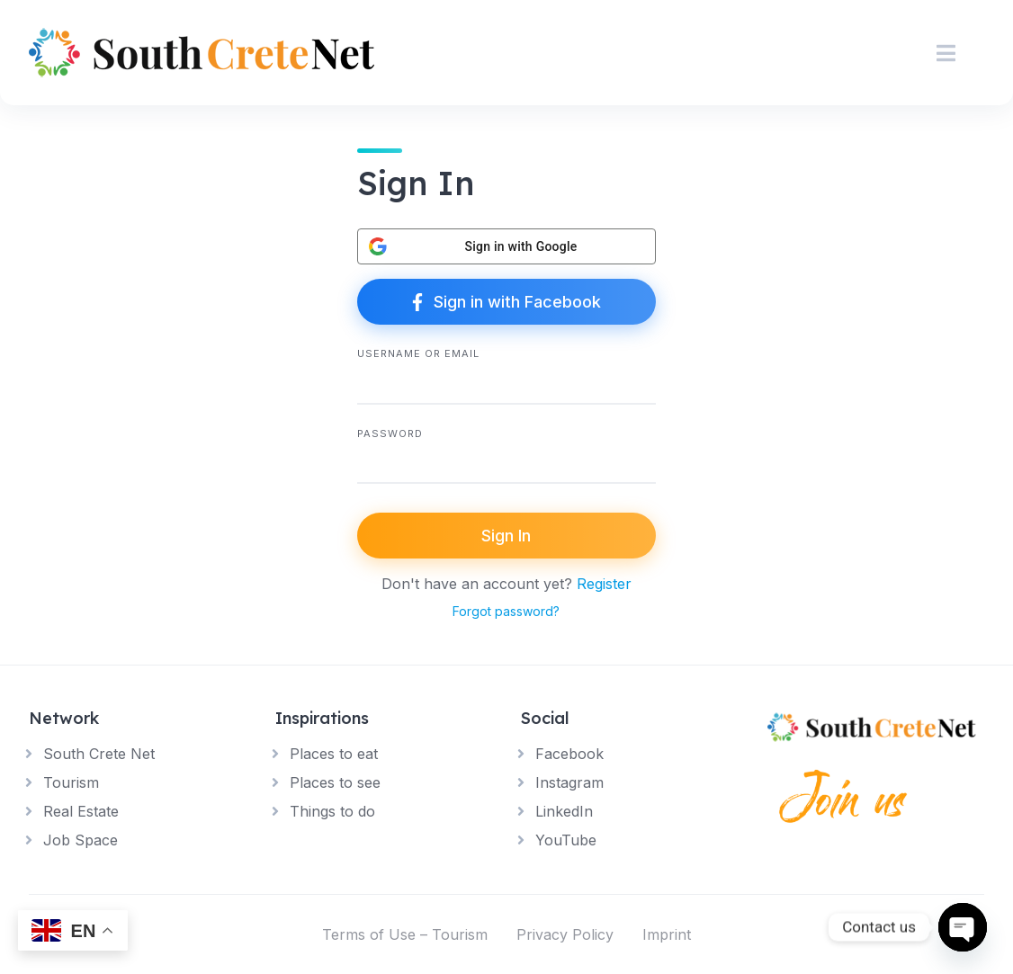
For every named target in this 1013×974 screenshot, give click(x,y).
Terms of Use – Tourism (405, 934)
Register (604, 584)
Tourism (71, 782)
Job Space (80, 840)
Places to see (335, 782)
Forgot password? (506, 611)
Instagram (569, 782)
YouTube (565, 840)
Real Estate (81, 811)
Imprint (666, 934)
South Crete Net (99, 754)
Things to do (332, 811)
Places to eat (334, 754)
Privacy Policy (565, 934)
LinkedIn (564, 811)
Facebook (569, 754)
